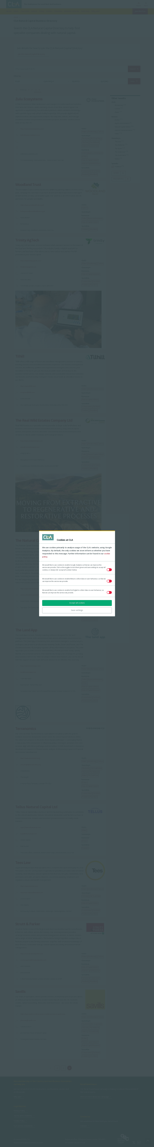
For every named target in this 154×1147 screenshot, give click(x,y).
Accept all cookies (77, 602)
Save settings (77, 610)
